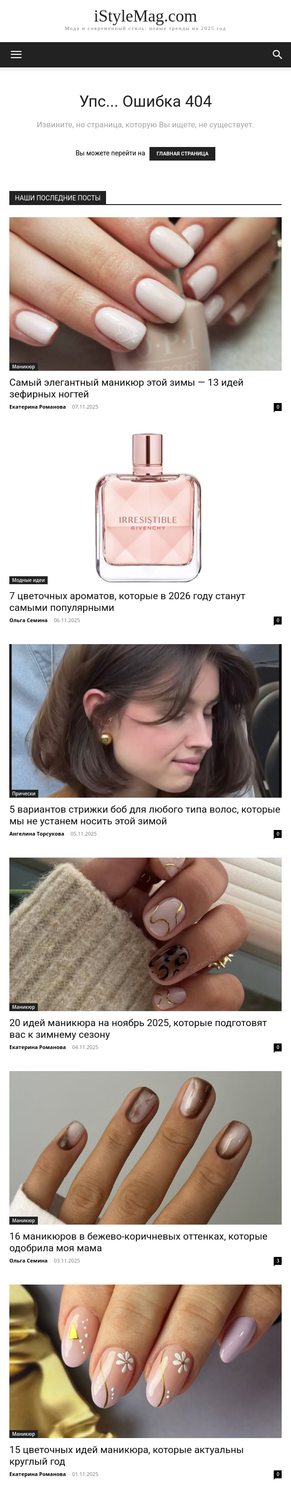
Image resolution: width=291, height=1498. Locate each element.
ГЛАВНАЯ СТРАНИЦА (182, 154)
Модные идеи (28, 580)
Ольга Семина (28, 620)
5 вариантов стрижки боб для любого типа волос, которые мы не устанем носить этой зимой (144, 815)
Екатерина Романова (37, 406)
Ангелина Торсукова (36, 833)
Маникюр (23, 366)
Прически (23, 793)
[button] (278, 54)
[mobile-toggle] (16, 54)
